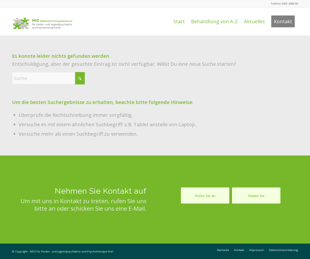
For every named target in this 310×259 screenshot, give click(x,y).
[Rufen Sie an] (205, 195)
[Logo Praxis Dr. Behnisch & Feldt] (42, 21)
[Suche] (48, 78)
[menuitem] (179, 21)
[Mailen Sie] (256, 195)
